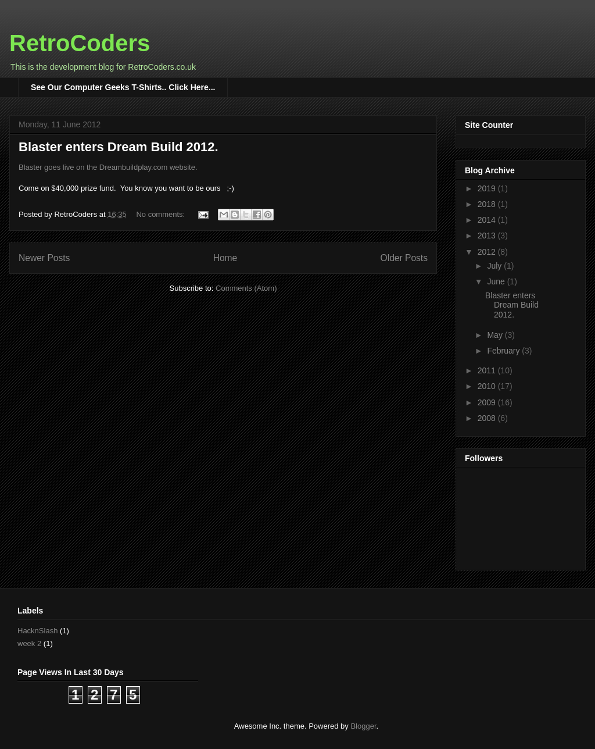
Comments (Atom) (246, 288)
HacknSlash (37, 630)
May (495, 335)
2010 (488, 386)
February (504, 350)
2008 (488, 418)
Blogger (363, 726)
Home (225, 258)
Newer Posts (44, 258)
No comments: (161, 214)
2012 (488, 251)
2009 (488, 402)
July (495, 265)
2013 (488, 235)
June (497, 281)
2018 (488, 204)
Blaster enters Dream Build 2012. (118, 147)
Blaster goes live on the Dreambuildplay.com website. (108, 167)
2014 (488, 219)
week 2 (29, 643)
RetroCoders (79, 43)
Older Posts (404, 258)
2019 (488, 188)
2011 (488, 370)
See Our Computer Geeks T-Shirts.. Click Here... (123, 87)
